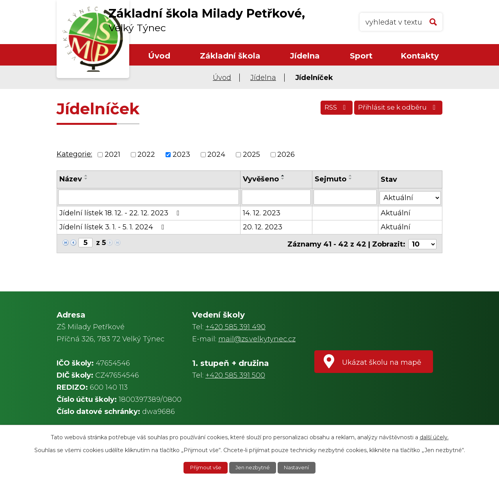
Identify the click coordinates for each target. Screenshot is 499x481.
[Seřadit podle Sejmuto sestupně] (351, 178)
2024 (216, 154)
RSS (329, 110)
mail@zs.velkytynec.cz (257, 339)
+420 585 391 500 (235, 375)
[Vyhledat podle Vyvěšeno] (276, 197)
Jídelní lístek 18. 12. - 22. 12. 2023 (121, 212)
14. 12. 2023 (261, 212)
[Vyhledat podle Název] (148, 197)
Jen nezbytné (253, 467)
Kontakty (420, 55)
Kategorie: (74, 154)
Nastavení (300, 467)
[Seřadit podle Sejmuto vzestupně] (351, 175)
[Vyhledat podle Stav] (410, 196)
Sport (361, 55)
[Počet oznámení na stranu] (422, 243)
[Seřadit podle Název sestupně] (86, 178)
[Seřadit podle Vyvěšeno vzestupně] (283, 175)
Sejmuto (331, 179)
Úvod (159, 55)
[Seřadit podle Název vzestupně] (86, 175)
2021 (112, 154)
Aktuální (396, 212)
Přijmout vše (203, 467)
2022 (146, 154)
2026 (286, 154)
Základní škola (230, 55)
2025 (251, 154)
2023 (181, 154)
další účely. (434, 436)
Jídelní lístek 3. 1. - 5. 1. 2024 (113, 226)
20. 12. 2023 (262, 226)
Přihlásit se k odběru (396, 110)
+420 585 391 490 (235, 327)
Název (70, 179)
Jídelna (305, 55)
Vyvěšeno (261, 179)
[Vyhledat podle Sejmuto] (345, 197)
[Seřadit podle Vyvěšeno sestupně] (283, 178)
